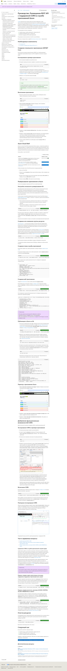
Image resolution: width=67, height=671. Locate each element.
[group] (33, 257)
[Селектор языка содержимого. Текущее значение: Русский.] (3, 664)
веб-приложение (24, 281)
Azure (21, 10)
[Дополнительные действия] (48, 10)
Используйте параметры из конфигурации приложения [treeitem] (9, 29)
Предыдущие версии (12, 666)
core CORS (32, 563)
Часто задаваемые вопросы (56, 19)
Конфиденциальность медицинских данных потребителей (44, 666)
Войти (65, 1)
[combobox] (8, 12)
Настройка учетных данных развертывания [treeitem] (9, 36)
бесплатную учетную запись (36, 38)
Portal (56, 3)
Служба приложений (26, 10)
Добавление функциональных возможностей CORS (58, 18)
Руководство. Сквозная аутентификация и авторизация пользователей (30, 639)
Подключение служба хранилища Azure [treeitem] (8, 40)
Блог (17, 666)
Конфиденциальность (30, 666)
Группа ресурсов (21, 223)
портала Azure (20, 165)
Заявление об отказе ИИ (4, 666)
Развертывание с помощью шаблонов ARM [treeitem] (9, 24)
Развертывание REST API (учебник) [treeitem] (8, 25)
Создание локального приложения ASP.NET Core (58, 13)
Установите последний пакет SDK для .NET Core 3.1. (28, 45)
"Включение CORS (37, 557)
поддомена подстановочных (33, 610)
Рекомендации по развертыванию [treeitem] (8, 23)
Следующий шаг (54, 22)
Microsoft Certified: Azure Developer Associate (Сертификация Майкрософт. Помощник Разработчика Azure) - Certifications (33, 654)
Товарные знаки (3, 668)
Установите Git (22, 44)
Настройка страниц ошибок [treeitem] (7, 32)
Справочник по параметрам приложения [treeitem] (9, 31)
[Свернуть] (14, 10)
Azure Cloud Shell (54, 15)
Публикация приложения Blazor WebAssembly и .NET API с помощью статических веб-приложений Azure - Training (33, 649)
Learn (18, 10)
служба (19, 21)
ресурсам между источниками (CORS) (38, 24)
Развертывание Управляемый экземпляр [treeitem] (9, 20)
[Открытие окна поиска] (63, 1)
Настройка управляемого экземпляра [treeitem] (8, 21)
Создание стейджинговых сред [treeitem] (7, 37)
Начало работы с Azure (61, 3)
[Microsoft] (1, 1)
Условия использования (58, 666)
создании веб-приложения (25, 338)
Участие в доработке (23, 666)
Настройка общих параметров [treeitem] (7, 27)
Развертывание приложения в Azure (57, 16)
